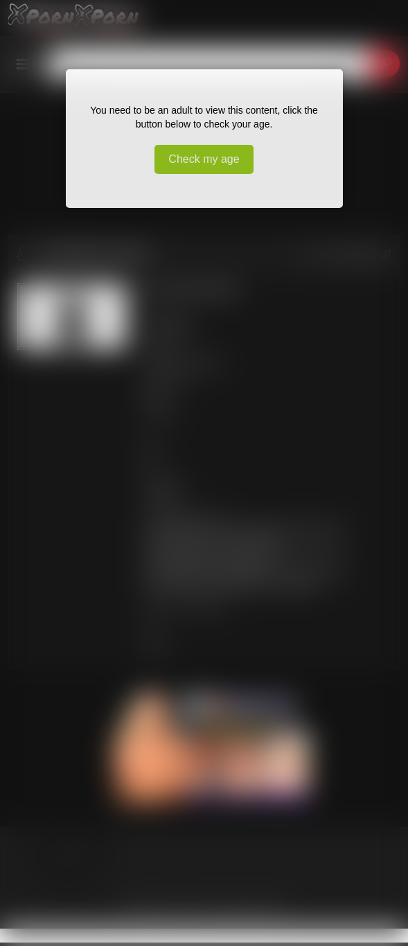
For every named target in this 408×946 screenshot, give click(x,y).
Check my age (203, 159)
